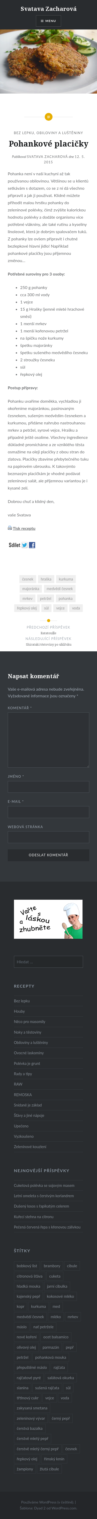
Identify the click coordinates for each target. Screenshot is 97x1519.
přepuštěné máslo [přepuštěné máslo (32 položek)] (32, 1367)
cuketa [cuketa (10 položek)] (54, 1276)
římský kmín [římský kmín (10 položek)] (54, 1458)
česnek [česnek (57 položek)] (71, 1448)
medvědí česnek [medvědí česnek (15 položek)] (30, 1316)
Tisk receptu (24, 528)
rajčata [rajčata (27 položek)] (59, 1367)
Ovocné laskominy (29, 1053)
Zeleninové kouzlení (30, 1146)
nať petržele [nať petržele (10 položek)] (43, 1326)
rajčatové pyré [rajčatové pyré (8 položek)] (29, 1377)
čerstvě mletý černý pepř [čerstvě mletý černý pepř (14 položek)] (38, 1448)
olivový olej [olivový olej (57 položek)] (26, 1347)
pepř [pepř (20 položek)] (69, 1347)
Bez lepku (24, 133)
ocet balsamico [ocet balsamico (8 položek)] (55, 1336)
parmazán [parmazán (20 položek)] (51, 1347)
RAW (18, 1084)
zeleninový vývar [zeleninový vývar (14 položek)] (31, 1418)
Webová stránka (25, 827)
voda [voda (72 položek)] (65, 1397)
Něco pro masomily (29, 1021)
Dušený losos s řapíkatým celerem (41, 1206)
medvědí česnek (60, 588)
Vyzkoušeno (24, 1136)
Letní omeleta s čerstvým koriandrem (44, 1196)
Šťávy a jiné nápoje (29, 1115)
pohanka (66, 598)
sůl (46, 608)
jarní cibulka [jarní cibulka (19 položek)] (57, 1286)
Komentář (20, 708)
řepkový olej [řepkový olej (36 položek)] (27, 1458)
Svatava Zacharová (49, 8)
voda (76, 608)
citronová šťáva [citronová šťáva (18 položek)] (30, 1276)
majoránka (30, 588)
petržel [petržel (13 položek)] (22, 1357)
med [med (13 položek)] (56, 1306)
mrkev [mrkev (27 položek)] (73, 1316)
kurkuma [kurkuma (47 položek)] (38, 1306)
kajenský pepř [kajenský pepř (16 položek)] (28, 1296)
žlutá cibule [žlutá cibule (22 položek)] (49, 1469)
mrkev (28, 598)
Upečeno (21, 1126)
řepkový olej (27, 608)
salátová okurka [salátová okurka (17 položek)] (61, 1377)
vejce (60, 608)
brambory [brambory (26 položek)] (52, 1265)
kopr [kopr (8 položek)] (21, 1306)
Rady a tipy (23, 1074)
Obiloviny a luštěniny (59, 133)
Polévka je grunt (27, 1063)
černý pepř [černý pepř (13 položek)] (61, 1418)
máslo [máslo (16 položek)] (22, 1326)
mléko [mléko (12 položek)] (56, 1316)
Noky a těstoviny (27, 1032)
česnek (27, 579)
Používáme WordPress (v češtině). (47, 1502)
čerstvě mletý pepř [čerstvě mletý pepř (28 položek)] (32, 1438)
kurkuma (66, 579)
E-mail (16, 801)
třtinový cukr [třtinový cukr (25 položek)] (28, 1397)
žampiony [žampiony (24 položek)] (25, 1469)
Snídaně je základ (28, 1105)
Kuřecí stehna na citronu (34, 1217)
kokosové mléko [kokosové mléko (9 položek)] (60, 1296)
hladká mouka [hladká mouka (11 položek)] (28, 1286)
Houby (19, 1011)
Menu (51, 21)
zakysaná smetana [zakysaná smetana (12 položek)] (32, 1408)
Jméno (16, 776)
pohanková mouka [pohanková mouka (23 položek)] (50, 1357)
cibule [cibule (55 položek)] (72, 1265)
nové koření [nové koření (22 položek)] (27, 1336)
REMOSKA (23, 1095)
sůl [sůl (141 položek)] (68, 1387)
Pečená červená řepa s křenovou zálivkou (47, 1227)
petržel (45, 598)
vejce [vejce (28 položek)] (49, 1397)
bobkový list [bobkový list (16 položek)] (27, 1265)
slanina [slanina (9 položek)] (22, 1387)
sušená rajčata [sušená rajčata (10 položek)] (47, 1387)
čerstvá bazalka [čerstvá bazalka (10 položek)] (30, 1428)
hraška (46, 579)
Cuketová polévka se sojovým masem (44, 1185)
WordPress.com (63, 1508)
